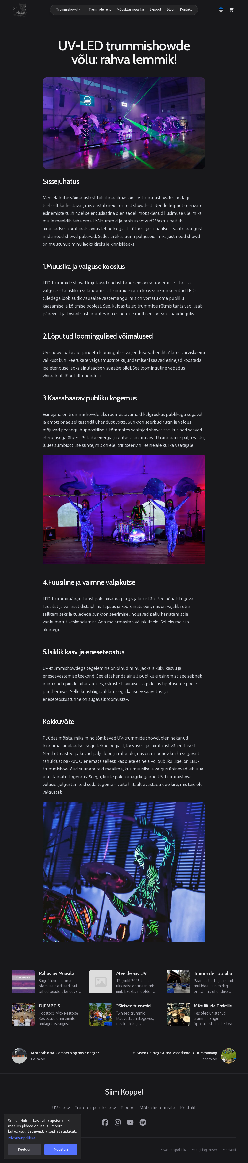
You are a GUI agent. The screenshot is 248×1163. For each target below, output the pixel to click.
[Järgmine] (180, 1056)
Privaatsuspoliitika (21, 1138)
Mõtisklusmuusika (130, 9)
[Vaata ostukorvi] (231, 10)
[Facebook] (105, 1122)
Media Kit (229, 1150)
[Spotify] (143, 1122)
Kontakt (186, 9)
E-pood (155, 9)
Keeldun (24, 1149)
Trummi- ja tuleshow (95, 1108)
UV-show (61, 1108)
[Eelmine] (46, 982)
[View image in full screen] (124, 123)
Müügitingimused (205, 1150)
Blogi (170, 9)
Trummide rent (100, 9)
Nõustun (61, 1149)
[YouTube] (130, 1122)
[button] (69, 10)
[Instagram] (117, 1122)
